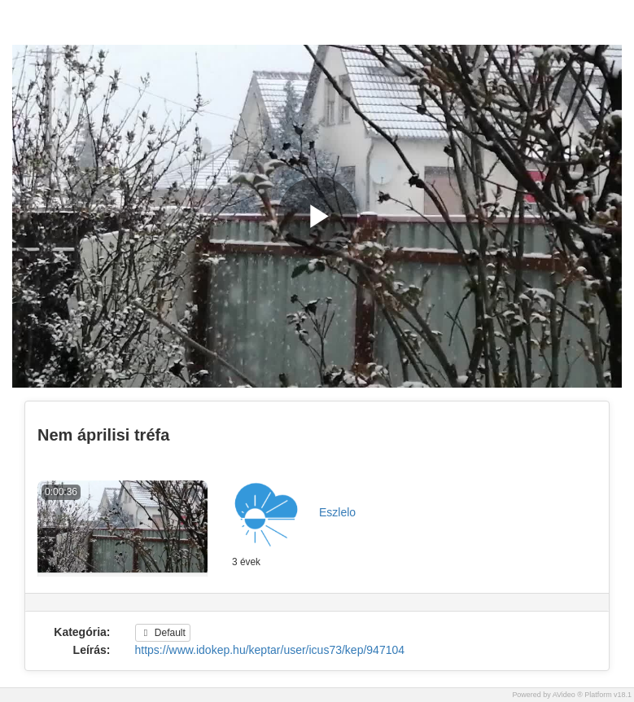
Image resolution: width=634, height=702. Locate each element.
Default (163, 632)
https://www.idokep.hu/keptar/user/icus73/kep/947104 (270, 649)
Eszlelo (337, 512)
